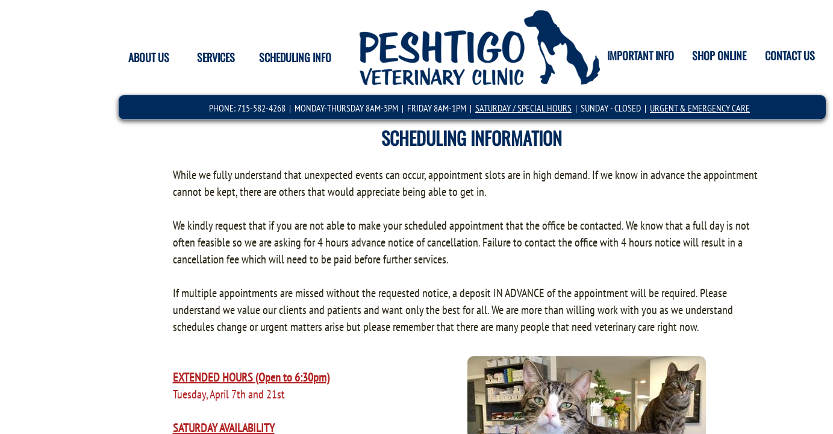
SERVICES (216, 57)
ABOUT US (148, 57)
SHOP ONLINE (719, 55)
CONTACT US (790, 55)
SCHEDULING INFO (295, 57)
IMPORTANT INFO (640, 55)
